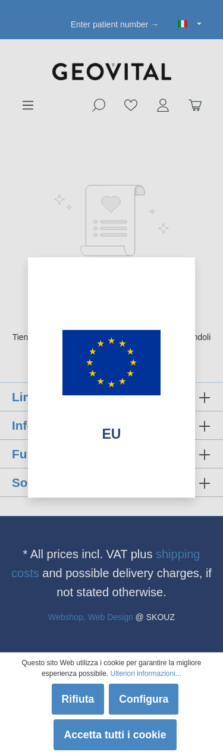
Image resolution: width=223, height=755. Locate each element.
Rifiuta (78, 699)
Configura (143, 699)
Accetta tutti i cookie (115, 735)
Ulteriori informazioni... (146, 673)
